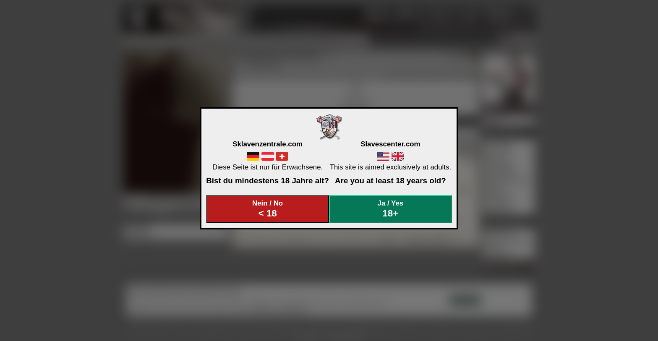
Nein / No (267, 209)
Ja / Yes (390, 209)
